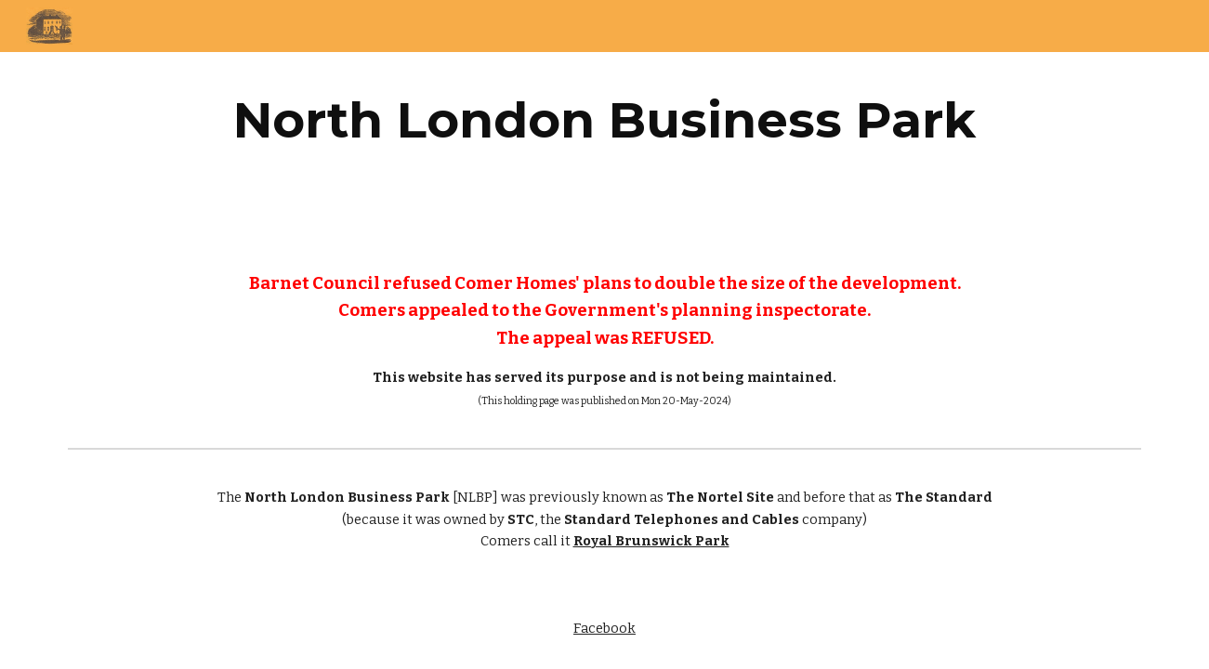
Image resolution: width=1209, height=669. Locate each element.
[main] (604, 120)
